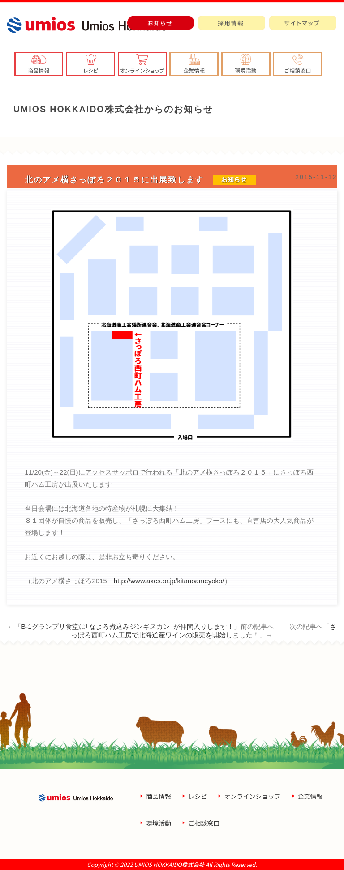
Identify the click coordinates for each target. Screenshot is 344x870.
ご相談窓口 (203, 823)
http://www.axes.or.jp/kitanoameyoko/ (169, 581)
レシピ (197, 796)
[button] (194, 64)
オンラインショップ (252, 796)
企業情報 (310, 796)
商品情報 (158, 796)
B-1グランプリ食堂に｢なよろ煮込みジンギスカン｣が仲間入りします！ (127, 626)
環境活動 (158, 823)
